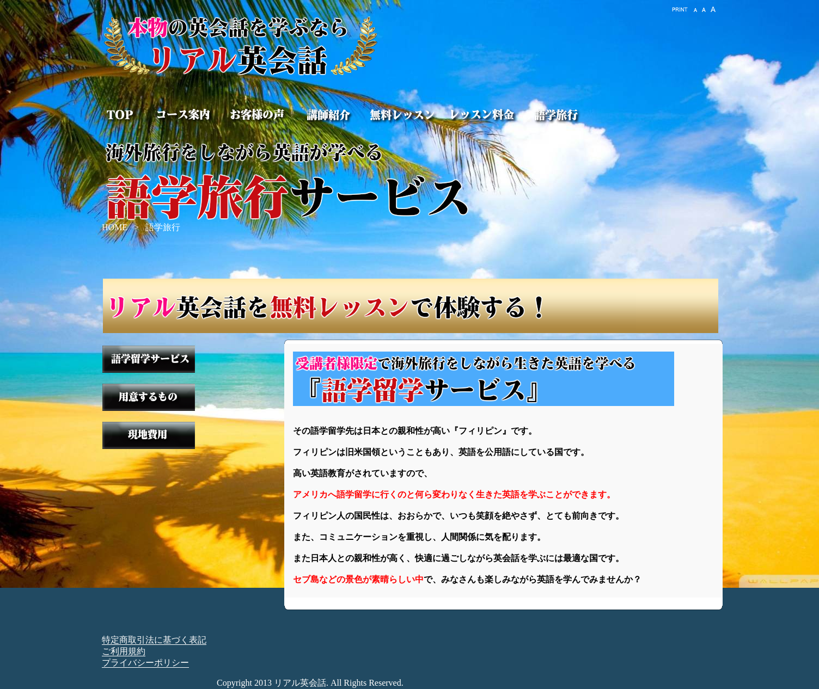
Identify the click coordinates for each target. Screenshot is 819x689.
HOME (114, 227)
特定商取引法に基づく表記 (154, 639)
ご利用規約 (123, 651)
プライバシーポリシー (145, 662)
